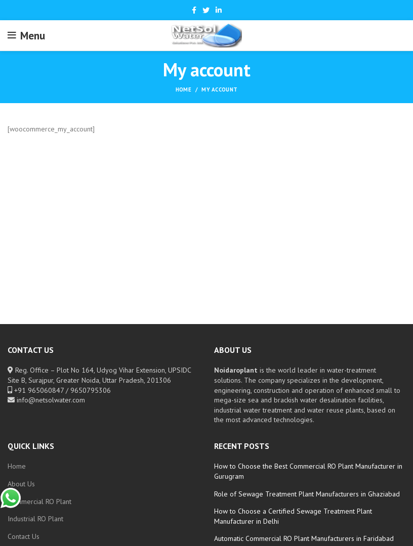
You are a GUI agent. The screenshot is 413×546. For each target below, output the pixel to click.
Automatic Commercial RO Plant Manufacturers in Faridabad (304, 538)
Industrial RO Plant (35, 518)
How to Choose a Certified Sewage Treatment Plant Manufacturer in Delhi (293, 516)
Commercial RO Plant (39, 501)
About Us (21, 483)
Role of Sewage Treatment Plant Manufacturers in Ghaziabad (307, 493)
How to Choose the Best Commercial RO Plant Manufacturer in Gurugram (308, 471)
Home (183, 89)
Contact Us (23, 536)
